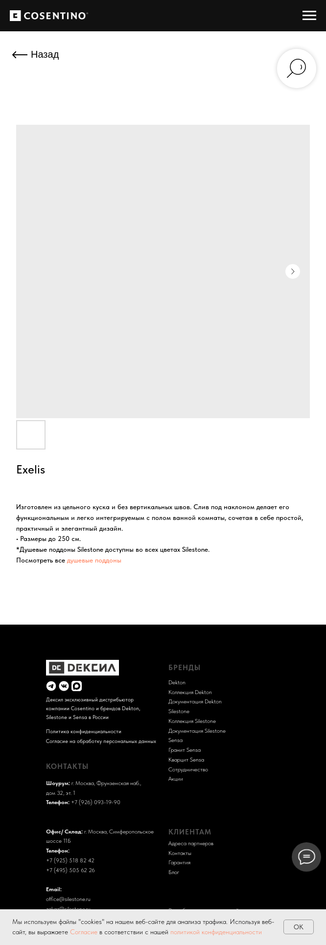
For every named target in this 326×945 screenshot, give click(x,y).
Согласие (84, 932)
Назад (45, 54)
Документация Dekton (195, 701)
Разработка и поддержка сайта (206, 896)
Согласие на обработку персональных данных (101, 741)
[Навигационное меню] (309, 16)
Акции (175, 778)
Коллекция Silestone (192, 720)
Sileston (177, 711)
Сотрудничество (188, 769)
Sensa (175, 739)
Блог (173, 872)
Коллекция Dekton (190, 692)
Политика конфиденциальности (83, 731)
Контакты (179, 852)
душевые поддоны (94, 560)
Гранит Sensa (184, 749)
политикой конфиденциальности (216, 932)
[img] (51, 686)
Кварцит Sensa (186, 759)
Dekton (177, 682)
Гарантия (179, 862)
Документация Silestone (197, 730)
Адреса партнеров (190, 843)
